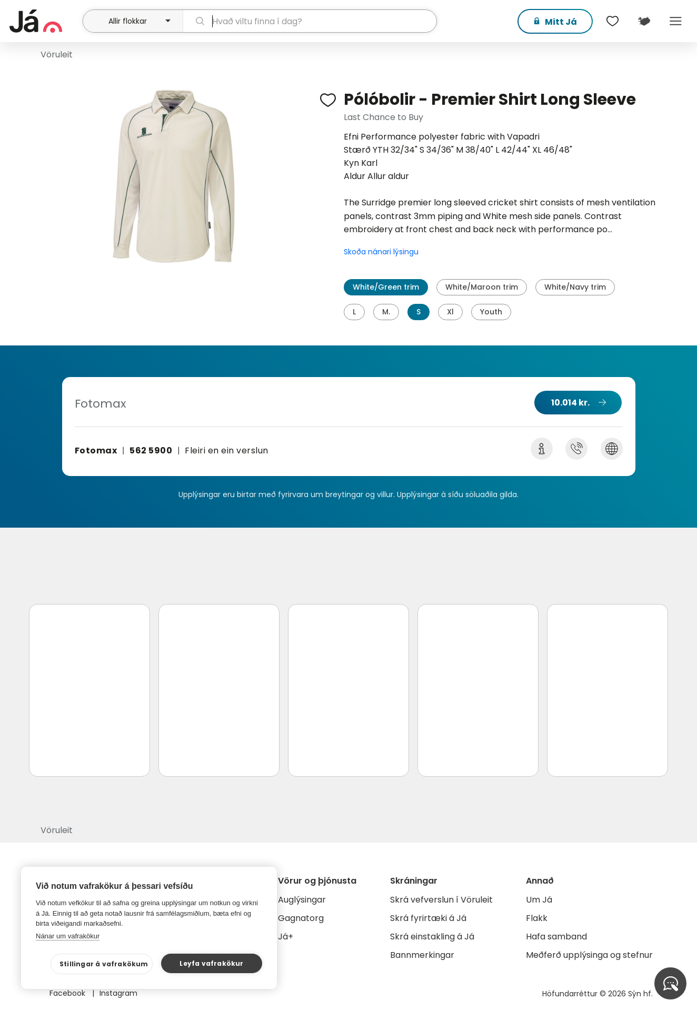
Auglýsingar (302, 900)
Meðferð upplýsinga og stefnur (589, 955)
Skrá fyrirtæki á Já (428, 918)
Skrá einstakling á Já (432, 936)
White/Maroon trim (481, 287)
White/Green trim (386, 287)
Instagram (118, 993)
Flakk (536, 918)
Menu (676, 21)
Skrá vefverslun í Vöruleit (441, 900)
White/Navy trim (575, 287)
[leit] (309, 21)
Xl (450, 311)
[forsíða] (45, 21)
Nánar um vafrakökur (67, 936)
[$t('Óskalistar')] (612, 21)
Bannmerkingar (422, 955)
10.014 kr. (570, 403)
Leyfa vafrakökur (211, 963)
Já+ (285, 936)
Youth (491, 311)
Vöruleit (57, 54)
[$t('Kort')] (644, 21)
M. (386, 311)
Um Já (539, 900)
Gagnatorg (301, 918)
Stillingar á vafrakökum (103, 963)
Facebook (68, 993)
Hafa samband (556, 936)
